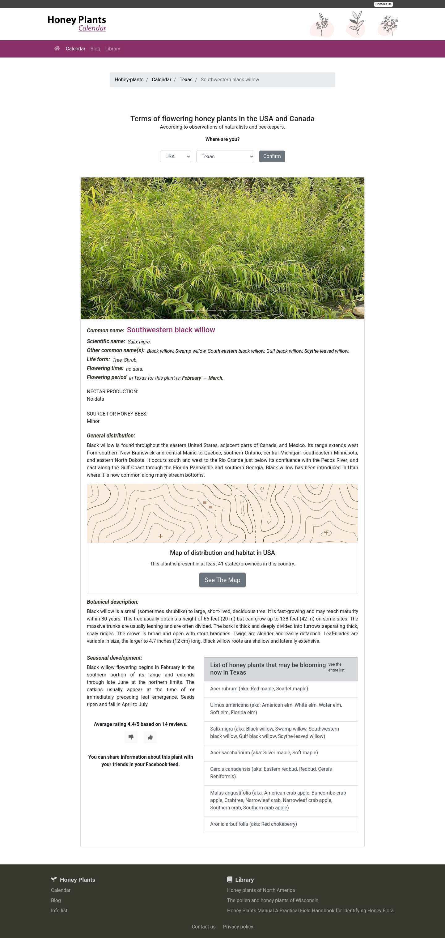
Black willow (160, 351)
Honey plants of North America (261, 890)
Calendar (75, 49)
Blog (95, 49)
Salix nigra (139, 342)
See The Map (222, 580)
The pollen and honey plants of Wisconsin (272, 900)
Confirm (272, 156)
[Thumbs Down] (131, 737)
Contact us (204, 927)
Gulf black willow (284, 351)
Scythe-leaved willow (326, 351)
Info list (59, 911)
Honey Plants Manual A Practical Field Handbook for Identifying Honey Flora (310, 911)
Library (112, 49)
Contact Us (383, 4)
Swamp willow (190, 351)
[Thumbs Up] (150, 737)
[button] (102, 248)
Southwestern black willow (236, 351)
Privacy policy (238, 927)
